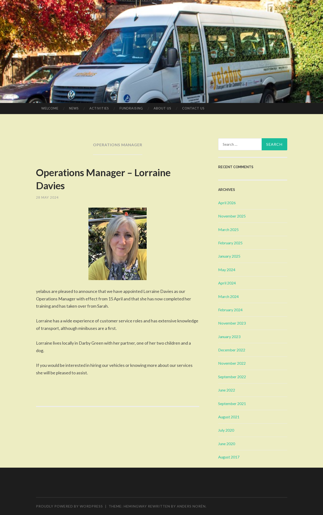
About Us (162, 108)
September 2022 (232, 376)
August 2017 (228, 457)
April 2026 (227, 202)
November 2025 (232, 216)
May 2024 (226, 269)
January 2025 (229, 256)
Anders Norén (191, 506)
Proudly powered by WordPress (69, 506)
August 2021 (228, 416)
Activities (99, 108)
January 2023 (229, 336)
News (74, 108)
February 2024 (230, 309)
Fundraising (131, 108)
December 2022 (231, 350)
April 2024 (227, 283)
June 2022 (226, 390)
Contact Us (193, 108)
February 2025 (230, 242)
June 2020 (226, 443)
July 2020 (226, 430)
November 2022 (232, 363)
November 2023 (232, 323)
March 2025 (228, 229)
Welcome (49, 108)
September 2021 (232, 403)
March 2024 (228, 296)
